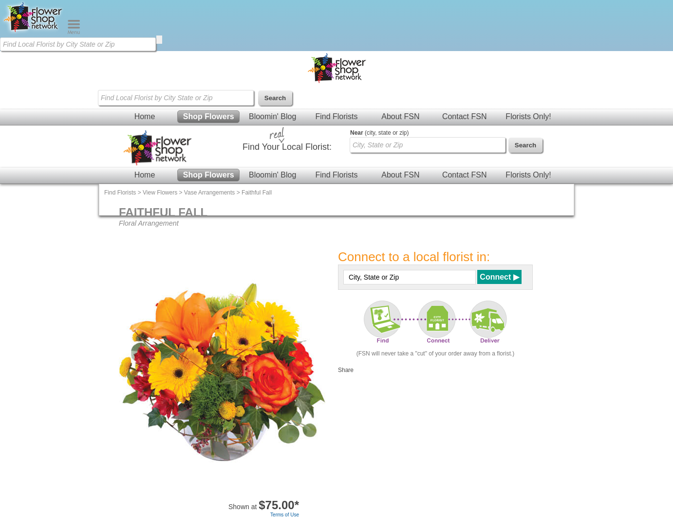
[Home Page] (33, 32)
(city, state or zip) (379, 132)
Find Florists (336, 116)
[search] (159, 39)
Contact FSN (464, 116)
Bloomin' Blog (272, 116)
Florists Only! (528, 116)
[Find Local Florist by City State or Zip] (78, 44)
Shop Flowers (208, 116)
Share (346, 370)
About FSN (400, 116)
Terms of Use (284, 514)
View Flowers (160, 192)
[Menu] (73, 32)
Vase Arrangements (209, 192)
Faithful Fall (257, 192)
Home (144, 116)
